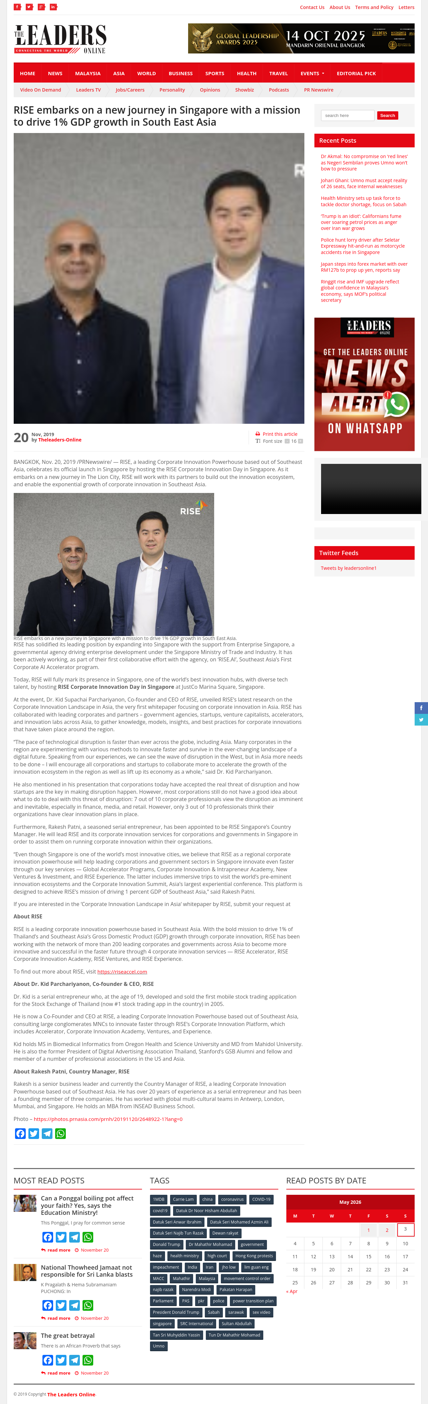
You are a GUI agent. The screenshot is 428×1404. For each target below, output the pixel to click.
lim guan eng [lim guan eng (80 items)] (188, 1276)
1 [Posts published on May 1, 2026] (369, 1229)
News (55, 73)
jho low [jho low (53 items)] (160, 1276)
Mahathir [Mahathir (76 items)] (238, 1276)
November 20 (91, 1250)
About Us (339, 7)
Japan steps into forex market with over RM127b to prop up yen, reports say (364, 267)
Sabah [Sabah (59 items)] (263, 1309)
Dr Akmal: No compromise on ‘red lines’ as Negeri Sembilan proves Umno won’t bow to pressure (364, 162)
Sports (214, 73)
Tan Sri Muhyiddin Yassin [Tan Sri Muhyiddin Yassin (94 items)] (215, 1331)
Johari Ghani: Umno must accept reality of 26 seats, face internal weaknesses (363, 183)
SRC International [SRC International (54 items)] (248, 1320)
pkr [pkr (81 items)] (244, 1298)
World (146, 73)
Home (27, 73)
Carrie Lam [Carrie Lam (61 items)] (184, 1199)
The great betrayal (67, 1335)
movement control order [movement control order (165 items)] (176, 1287)
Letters (407, 7)
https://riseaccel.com (123, 971)
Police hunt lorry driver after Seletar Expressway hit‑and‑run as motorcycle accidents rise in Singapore (362, 246)
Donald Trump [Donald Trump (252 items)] (166, 1243)
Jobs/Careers (130, 90)
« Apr (292, 1289)
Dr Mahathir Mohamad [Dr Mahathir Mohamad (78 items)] (210, 1243)
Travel (278, 73)
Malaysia (88, 73)
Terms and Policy (374, 7)
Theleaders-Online (59, 439)
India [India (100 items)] (239, 1265)
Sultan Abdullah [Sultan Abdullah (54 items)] (168, 1331)
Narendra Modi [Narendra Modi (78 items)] (252, 1287)
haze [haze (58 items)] (157, 1254)
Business (181, 73)
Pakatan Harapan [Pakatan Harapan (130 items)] (169, 1298)
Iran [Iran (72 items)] (256, 1265)
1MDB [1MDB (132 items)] (159, 1199)
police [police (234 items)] (261, 1298)
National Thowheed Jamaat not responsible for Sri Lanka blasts (86, 1271)
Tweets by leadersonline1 (348, 562)
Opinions (210, 90)
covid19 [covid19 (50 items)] (160, 1210)
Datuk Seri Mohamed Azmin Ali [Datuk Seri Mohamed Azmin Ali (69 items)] (239, 1221)
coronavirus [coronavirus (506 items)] (234, 1199)
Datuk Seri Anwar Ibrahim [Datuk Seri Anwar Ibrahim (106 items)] (177, 1221)
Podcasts (279, 90)
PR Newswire (318, 90)
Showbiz (244, 90)
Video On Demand (40, 90)
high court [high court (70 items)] (218, 1254)
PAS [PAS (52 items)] (228, 1298)
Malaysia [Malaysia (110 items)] (264, 1276)
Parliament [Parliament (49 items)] (205, 1298)
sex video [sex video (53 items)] (186, 1320)
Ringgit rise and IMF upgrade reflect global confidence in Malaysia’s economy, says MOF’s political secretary (364, 287)
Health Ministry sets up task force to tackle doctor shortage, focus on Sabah (363, 201)
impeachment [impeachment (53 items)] (212, 1265)
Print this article (276, 433)
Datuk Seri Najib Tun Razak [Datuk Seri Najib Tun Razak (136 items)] (178, 1232)
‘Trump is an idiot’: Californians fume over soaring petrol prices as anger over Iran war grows (364, 222)
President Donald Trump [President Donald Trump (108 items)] (225, 1309)
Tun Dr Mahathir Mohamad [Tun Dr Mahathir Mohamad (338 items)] (178, 1343)
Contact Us (312, 7)
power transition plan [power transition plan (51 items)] (173, 1309)
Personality (172, 90)
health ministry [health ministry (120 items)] (185, 1254)
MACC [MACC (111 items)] (215, 1276)
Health (247, 73)
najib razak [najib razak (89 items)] (218, 1287)
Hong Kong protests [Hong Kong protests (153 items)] (171, 1265)
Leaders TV (88, 90)
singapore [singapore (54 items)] (213, 1320)
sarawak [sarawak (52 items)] (161, 1320)
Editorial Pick (356, 73)
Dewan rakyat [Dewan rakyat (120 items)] (225, 1232)
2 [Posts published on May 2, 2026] (387, 1229)
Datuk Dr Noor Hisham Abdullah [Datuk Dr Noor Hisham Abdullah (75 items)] (207, 1210)
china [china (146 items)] (208, 1199)
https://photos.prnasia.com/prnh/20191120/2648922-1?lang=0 (111, 1119)
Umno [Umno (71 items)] (219, 1343)
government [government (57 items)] (253, 1243)
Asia (119, 73)
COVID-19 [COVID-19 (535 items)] (263, 1199)
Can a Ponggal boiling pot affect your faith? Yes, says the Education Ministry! (91, 1205)
